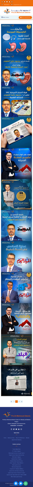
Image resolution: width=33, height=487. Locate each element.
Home (5, 437)
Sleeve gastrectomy (16, 465)
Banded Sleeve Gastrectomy (16, 461)
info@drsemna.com (16, 4)
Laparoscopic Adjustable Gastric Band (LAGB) (16, 474)
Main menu (5, 17)
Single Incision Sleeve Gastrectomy (16, 455)
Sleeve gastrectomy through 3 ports (17, 453)
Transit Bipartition (17, 449)
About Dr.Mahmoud (20, 437)
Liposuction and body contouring (16, 470)
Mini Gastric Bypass (16, 457)
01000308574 (5, 4)
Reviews (27, 437)
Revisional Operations (16, 467)
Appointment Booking (16, 439)
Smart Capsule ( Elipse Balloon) (16, 463)
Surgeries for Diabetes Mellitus (16, 468)
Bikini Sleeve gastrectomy (16, 476)
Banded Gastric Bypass (16, 459)
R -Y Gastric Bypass (16, 451)
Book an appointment (25, 17)
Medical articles (11, 437)
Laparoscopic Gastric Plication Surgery (16, 472)
